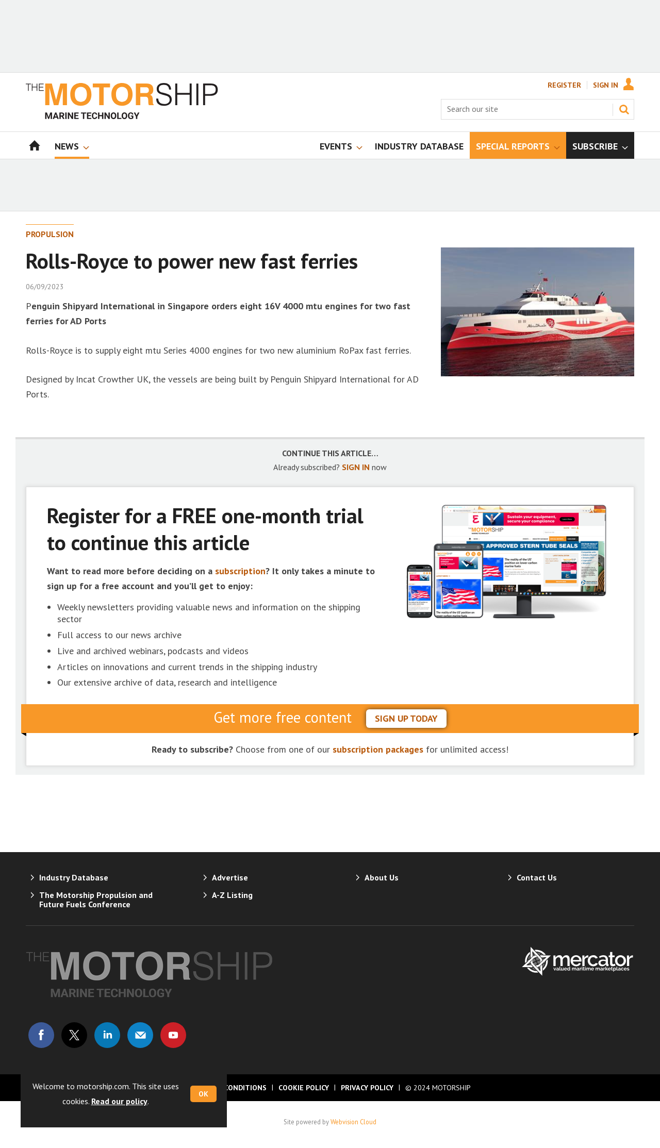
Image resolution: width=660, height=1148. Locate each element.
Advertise (230, 877)
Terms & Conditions (228, 1087)
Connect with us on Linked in (107, 1035)
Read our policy (119, 1101)
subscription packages (378, 749)
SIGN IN (356, 467)
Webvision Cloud (353, 1122)
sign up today (406, 718)
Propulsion (50, 234)
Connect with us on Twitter (74, 1035)
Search (624, 109)
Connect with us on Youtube (173, 1035)
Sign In (605, 85)
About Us (382, 877)
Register (564, 85)
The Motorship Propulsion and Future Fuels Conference (96, 899)
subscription (240, 571)
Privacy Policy (367, 1087)
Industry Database (73, 877)
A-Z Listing (232, 895)
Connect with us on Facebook (41, 1035)
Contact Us (537, 877)
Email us (140, 1035)
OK (203, 1094)
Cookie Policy (303, 1087)
